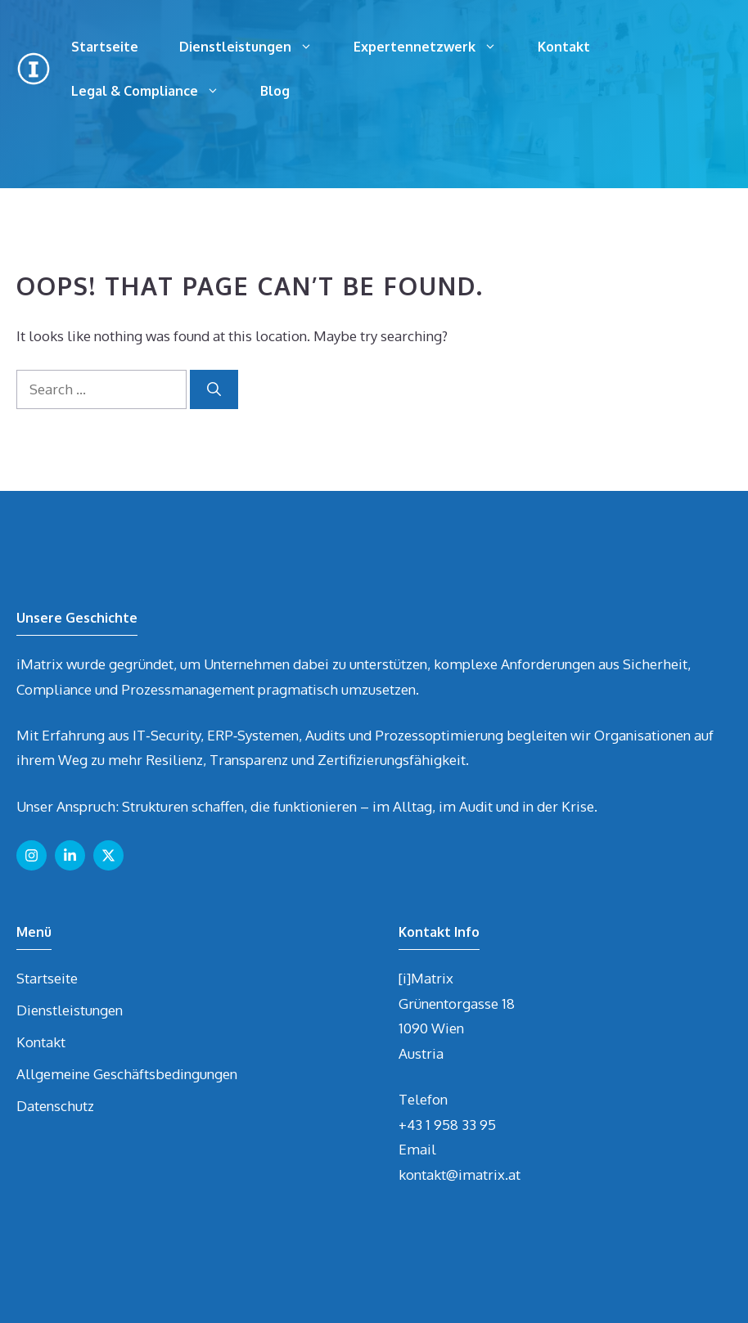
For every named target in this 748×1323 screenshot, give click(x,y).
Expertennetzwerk (435, 47)
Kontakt (564, 46)
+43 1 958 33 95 (447, 1124)
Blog (275, 91)
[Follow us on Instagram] (31, 855)
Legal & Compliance (155, 91)
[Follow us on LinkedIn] (70, 855)
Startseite (104, 46)
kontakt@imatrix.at (459, 1174)
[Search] (214, 389)
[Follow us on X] (108, 855)
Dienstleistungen (256, 47)
